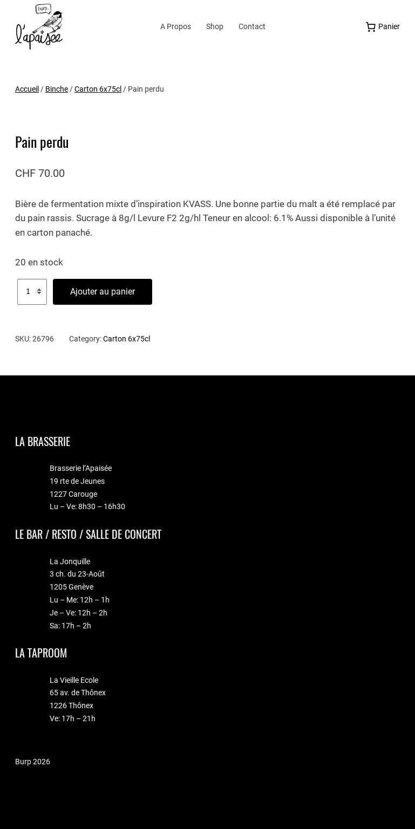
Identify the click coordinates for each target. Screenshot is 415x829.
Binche (56, 89)
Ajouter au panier (102, 291)
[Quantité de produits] (32, 292)
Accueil (27, 89)
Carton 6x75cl (97, 89)
